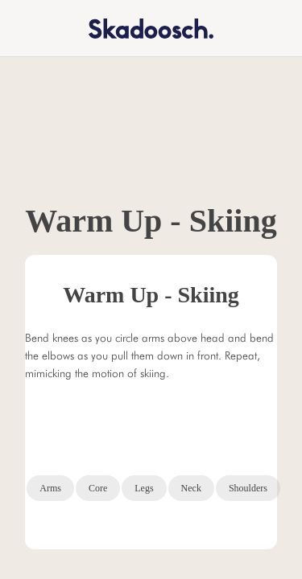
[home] (140, 28)
